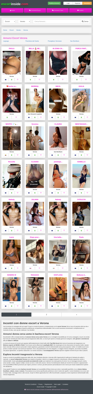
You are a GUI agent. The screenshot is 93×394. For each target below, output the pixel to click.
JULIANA (34, 199)
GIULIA (81, 86)
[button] (6, 79)
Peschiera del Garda (32, 41)
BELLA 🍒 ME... (35, 48)
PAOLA (11, 48)
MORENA (35, 86)
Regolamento (48, 384)
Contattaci (65, 384)
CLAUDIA (58, 124)
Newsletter (87, 3)
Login (68, 3)
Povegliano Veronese (55, 41)
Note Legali (57, 384)
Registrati (77, 3)
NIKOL (58, 86)
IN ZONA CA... (58, 48)
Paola (81, 237)
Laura (11, 237)
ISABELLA (81, 162)
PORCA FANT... (81, 48)
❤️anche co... (11, 86)
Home (12, 10)
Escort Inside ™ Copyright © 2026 (46, 387)
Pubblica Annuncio (54, 3)
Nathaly (12, 199)
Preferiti (80, 10)
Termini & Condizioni (30, 384)
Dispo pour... (35, 237)
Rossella (11, 162)
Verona (25, 30)
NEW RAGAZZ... (81, 124)
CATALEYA (81, 199)
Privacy (40, 384)
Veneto (18, 30)
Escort (12, 30)
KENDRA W (11, 275)
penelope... (58, 162)
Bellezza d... (81, 275)
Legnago (6, 41)
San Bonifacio (74, 41)
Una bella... (58, 237)
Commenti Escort (35, 10)
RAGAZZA (35, 275)
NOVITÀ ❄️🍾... (12, 124)
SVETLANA (58, 275)
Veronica (34, 124)
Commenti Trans (57, 10)
